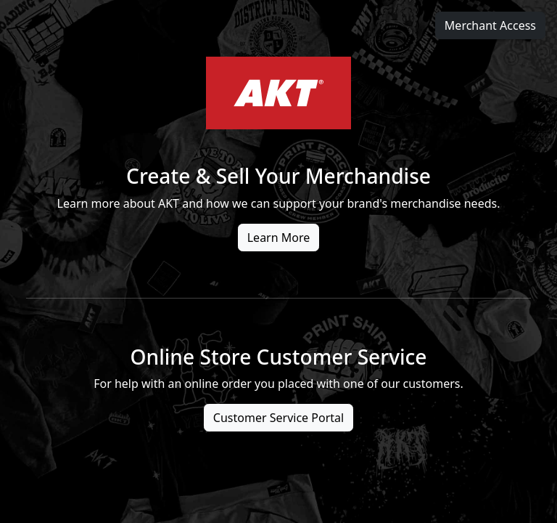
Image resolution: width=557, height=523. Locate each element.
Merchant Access (490, 25)
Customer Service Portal (278, 418)
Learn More (278, 238)
